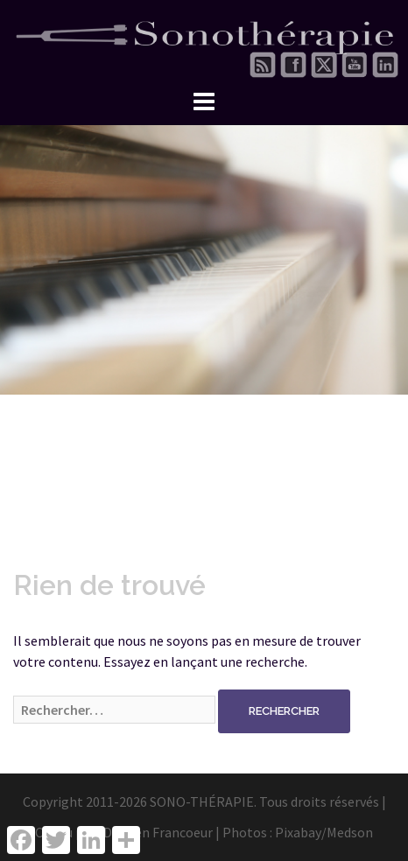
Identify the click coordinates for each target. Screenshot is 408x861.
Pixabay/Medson (324, 832)
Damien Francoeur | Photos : (189, 832)
